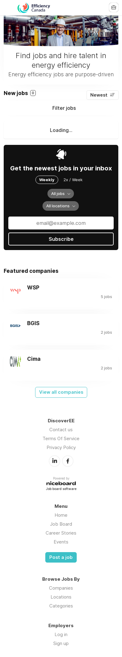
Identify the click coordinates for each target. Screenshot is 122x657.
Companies (61, 588)
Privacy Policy (61, 447)
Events (61, 542)
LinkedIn (54, 461)
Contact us (61, 429)
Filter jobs (64, 108)
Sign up (61, 643)
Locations (61, 597)
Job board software (61, 489)
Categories (61, 606)
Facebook (68, 461)
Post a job (61, 557)
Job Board (61, 524)
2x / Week (73, 179)
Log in (61, 634)
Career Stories (61, 533)
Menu (8, 7)
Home (61, 515)
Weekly (47, 179)
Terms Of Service (61, 438)
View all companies (61, 392)
